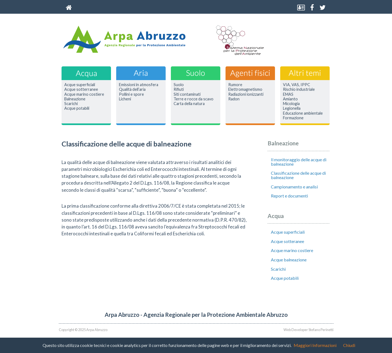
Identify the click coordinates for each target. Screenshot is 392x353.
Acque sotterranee (81, 89)
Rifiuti (179, 89)
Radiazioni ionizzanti (245, 94)
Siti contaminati (187, 94)
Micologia (291, 104)
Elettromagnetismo (245, 89)
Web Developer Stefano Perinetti (308, 329)
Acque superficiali (79, 85)
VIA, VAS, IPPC (296, 85)
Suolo (179, 85)
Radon (234, 99)
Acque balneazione (289, 259)
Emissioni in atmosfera (138, 85)
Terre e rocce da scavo (193, 99)
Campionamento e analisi (294, 186)
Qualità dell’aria (132, 89)
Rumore (235, 85)
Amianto (290, 99)
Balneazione (74, 99)
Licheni (125, 99)
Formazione (293, 118)
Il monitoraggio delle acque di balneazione (298, 161)
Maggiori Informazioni (315, 345)
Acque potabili (76, 108)
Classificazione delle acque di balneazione (298, 175)
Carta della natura (189, 104)
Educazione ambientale (303, 113)
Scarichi (71, 104)
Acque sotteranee (287, 241)
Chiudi (349, 345)
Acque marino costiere (84, 94)
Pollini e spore (131, 94)
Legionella (292, 108)
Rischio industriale (299, 89)
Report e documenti (289, 195)
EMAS (288, 94)
